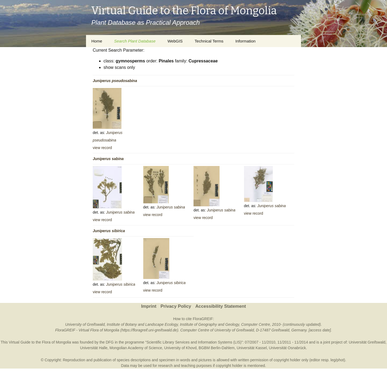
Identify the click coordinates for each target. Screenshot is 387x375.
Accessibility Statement (220, 306)
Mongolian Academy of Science (136, 348)
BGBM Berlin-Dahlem (217, 348)
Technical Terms (209, 41)
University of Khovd (180, 348)
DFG (110, 342)
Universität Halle (94, 348)
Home (96, 41)
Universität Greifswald (367, 342)
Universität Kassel (252, 348)
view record (102, 148)
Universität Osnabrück (287, 348)
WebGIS (174, 41)
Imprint (148, 306)
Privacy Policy (175, 306)
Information (245, 41)
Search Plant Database (134, 41)
